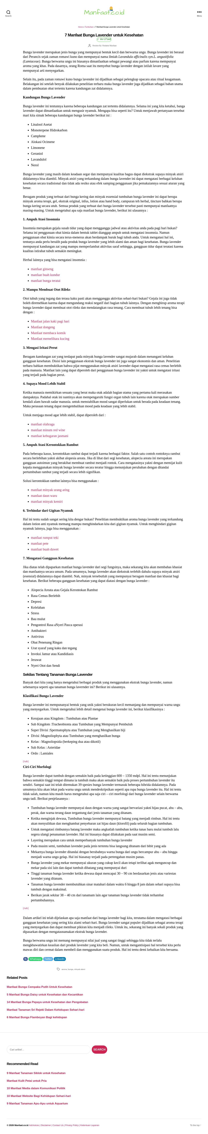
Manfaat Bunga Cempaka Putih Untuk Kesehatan (39, 986)
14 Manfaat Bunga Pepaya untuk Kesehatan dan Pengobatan (47, 1002)
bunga (70, 969)
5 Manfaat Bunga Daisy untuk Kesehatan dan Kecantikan (45, 994)
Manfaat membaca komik (48, 333)
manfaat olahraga (42, 424)
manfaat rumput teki (45, 537)
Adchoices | (35, 1125)
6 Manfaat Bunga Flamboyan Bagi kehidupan (37, 1017)
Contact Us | (59, 1125)
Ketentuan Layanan (89, 1125)
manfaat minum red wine (48, 430)
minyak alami (79, 969)
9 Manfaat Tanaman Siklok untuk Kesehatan (36, 1073)
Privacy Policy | (72, 1125)
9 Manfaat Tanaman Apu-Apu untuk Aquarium (37, 1103)
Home (80, 27)
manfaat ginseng (42, 269)
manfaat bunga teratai (45, 280)
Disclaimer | (47, 1125)
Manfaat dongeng (43, 327)
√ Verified (104, 39)
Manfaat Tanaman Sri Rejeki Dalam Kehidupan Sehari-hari (45, 1009)
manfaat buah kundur (45, 275)
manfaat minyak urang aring (50, 490)
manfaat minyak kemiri (47, 501)
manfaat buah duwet (45, 549)
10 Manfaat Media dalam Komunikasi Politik (36, 1088)
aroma (64, 969)
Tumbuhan (89, 27)
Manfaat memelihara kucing (50, 338)
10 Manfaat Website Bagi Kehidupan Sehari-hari (39, 1096)
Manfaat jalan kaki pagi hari (50, 321)
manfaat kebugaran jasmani (49, 436)
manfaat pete (39, 543)
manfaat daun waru (44, 496)
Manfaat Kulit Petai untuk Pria (27, 1080)
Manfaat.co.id (21, 1125)
